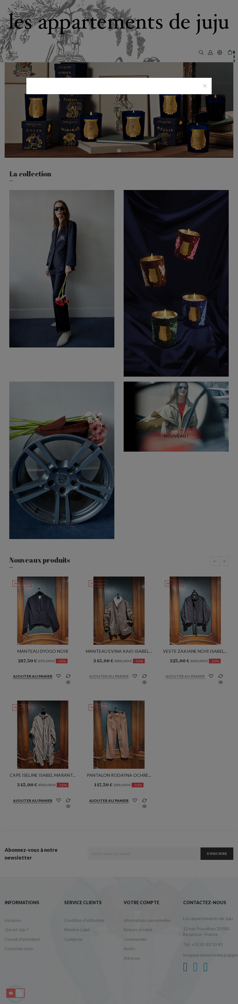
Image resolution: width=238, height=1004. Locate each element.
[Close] (205, 85)
